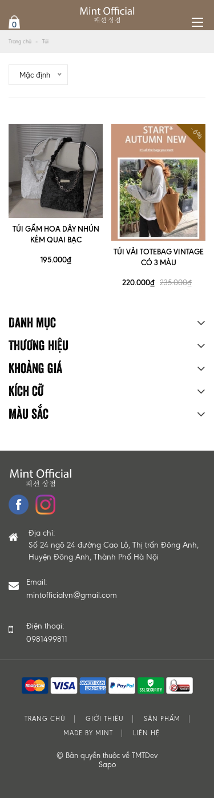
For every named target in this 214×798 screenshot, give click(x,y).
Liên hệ (146, 733)
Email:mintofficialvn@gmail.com (71, 588)
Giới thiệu (105, 719)
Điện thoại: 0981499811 (46, 632)
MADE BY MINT (88, 733)
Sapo (107, 764)
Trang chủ (20, 41)
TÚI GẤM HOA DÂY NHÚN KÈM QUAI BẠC (56, 234)
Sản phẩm (162, 719)
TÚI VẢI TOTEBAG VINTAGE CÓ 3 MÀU (159, 257)
